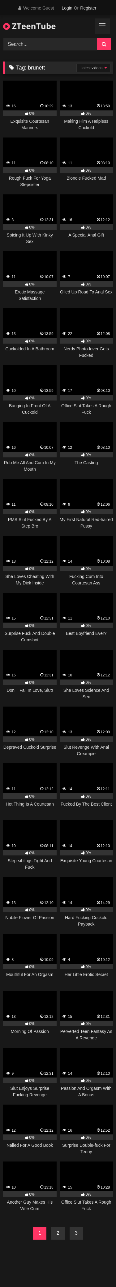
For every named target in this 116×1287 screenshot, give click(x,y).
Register (88, 8)
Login (67, 8)
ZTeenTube (29, 26)
